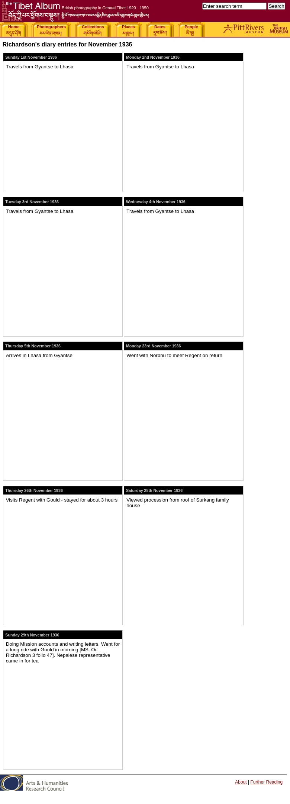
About (240, 782)
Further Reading (266, 782)
